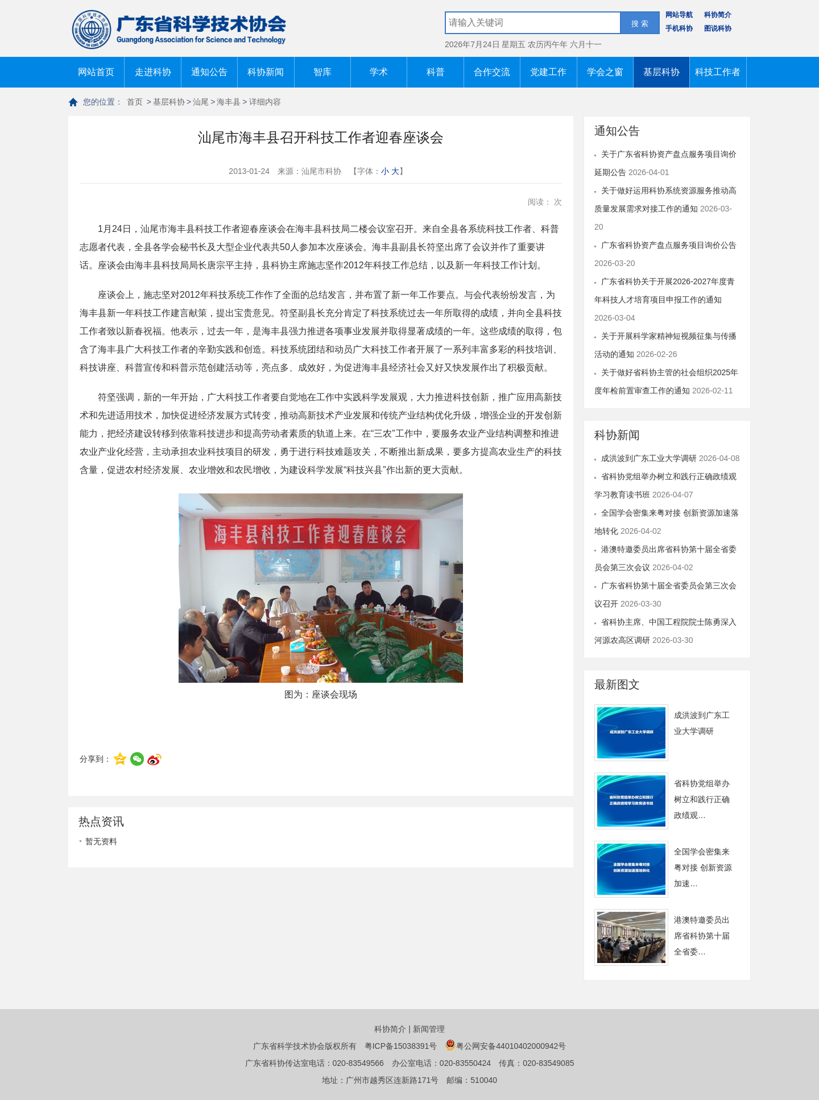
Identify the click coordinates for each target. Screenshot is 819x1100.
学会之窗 (605, 72)
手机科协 (679, 28)
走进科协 (153, 72)
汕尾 (201, 101)
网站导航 (679, 15)
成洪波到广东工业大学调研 (650, 458)
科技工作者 (718, 72)
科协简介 (717, 15)
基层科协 (661, 72)
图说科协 (717, 28)
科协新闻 (265, 72)
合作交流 (492, 72)
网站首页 (96, 72)
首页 (135, 101)
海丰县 (229, 101)
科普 (436, 72)
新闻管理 (429, 1028)
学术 (379, 72)
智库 (322, 72)
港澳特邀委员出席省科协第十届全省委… (702, 935)
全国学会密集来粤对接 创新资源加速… (703, 867)
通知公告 (209, 72)
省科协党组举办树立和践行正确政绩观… (702, 799)
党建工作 (548, 72)
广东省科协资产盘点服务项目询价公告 (669, 245)
